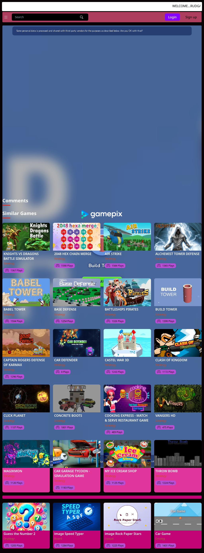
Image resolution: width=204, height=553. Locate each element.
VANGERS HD (165, 415)
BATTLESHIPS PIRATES (121, 308)
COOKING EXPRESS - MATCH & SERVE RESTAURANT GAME (126, 417)
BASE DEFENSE (65, 308)
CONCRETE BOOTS (68, 415)
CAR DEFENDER (65, 359)
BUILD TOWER (166, 308)
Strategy (9, 263)
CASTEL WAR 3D (117, 359)
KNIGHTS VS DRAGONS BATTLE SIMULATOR (21, 255)
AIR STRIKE (113, 253)
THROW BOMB (166, 470)
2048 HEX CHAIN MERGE (72, 253)
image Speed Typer (69, 533)
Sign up (191, 17)
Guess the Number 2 (19, 533)
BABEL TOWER (14, 308)
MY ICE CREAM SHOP (121, 470)
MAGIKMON (13, 470)
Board (58, 538)
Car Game (163, 533)
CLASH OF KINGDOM (171, 359)
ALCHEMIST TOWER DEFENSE (177, 253)
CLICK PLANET (15, 415)
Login (172, 17)
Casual (109, 538)
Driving (160, 538)
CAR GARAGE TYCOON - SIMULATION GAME (72, 472)
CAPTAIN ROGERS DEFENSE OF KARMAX (24, 361)
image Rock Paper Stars (123, 533)
